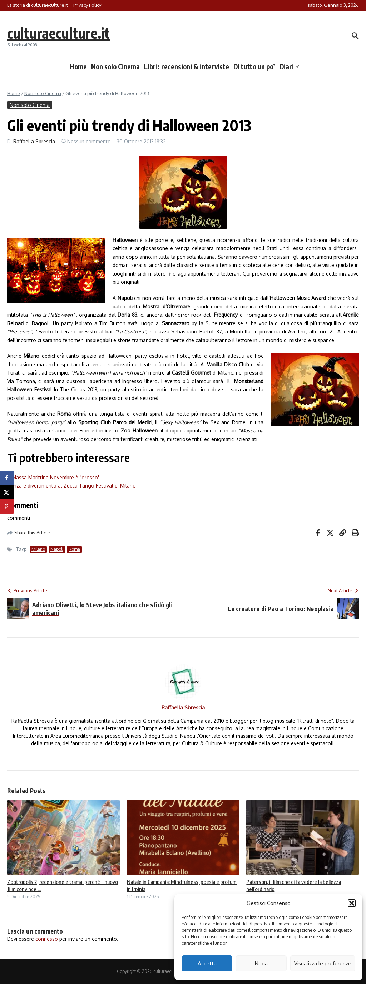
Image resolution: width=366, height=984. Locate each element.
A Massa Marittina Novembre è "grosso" (53, 477)
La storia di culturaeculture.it (37, 5)
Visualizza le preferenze (322, 963)
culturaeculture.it (58, 33)
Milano (38, 549)
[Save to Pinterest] (7, 506)
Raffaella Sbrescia (34, 141)
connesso (46, 939)
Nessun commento (89, 141)
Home (78, 66)
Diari (289, 66)
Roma (74, 549)
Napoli (56, 549)
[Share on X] (7, 492)
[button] (351, 903)
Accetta (207, 963)
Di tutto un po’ (254, 66)
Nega (261, 963)
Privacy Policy (87, 5)
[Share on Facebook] (7, 478)
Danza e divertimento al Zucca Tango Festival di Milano (71, 486)
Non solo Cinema (115, 66)
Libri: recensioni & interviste (186, 66)
